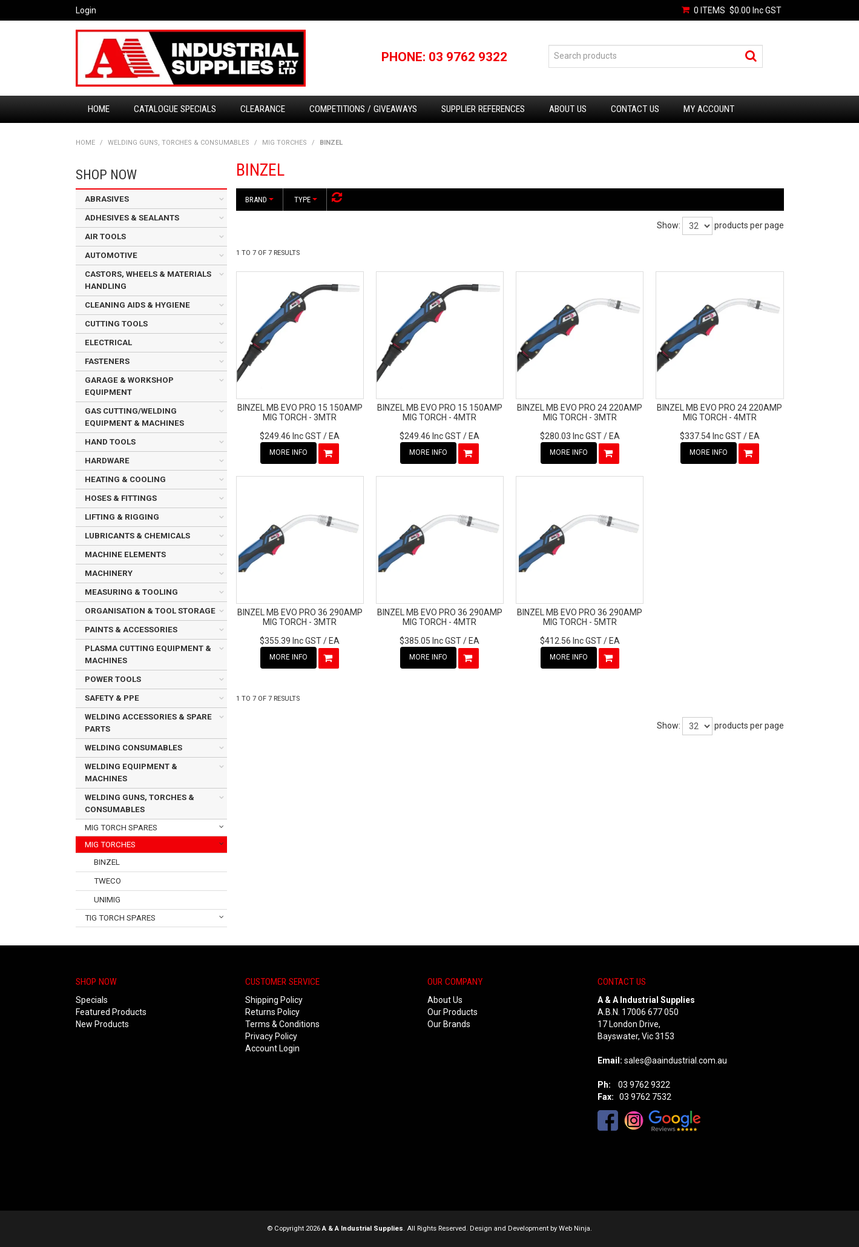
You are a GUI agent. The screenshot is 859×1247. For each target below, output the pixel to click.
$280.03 (571, 436)
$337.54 (711, 436)
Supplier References (483, 109)
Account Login (272, 1048)
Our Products (452, 1012)
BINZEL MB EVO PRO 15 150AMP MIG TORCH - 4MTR (439, 412)
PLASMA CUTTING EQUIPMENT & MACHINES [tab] (148, 654)
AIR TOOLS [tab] (105, 236)
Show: (668, 225)
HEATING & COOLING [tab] (125, 479)
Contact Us (635, 109)
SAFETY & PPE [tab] (112, 698)
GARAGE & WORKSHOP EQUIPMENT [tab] (129, 386)
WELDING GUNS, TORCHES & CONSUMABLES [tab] (139, 803)
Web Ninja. (575, 1228)
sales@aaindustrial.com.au (675, 1060)
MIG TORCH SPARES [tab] (121, 827)
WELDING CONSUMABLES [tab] (133, 747)
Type (305, 199)
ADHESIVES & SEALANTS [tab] (132, 217)
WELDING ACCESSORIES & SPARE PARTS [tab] (148, 722)
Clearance (262, 109)
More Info (288, 452)
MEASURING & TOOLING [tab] (131, 592)
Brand (259, 199)
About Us (568, 109)
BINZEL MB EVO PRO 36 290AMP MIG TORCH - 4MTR (439, 616)
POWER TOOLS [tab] (113, 679)
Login (86, 10)
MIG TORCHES (284, 143)
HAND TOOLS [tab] (110, 441)
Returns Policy (272, 1012)
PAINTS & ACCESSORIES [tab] (131, 629)
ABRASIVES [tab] (107, 198)
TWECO (107, 880)
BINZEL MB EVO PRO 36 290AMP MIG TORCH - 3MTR (300, 616)
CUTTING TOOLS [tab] (116, 323)
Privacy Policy (271, 1036)
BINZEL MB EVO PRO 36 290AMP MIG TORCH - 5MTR (579, 616)
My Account (708, 109)
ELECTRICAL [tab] (108, 342)
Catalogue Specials (175, 109)
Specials (92, 1000)
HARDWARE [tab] (107, 460)
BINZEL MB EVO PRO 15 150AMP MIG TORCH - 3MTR (300, 412)
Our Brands (448, 1024)
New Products (102, 1024)
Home (99, 109)
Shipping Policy (274, 1000)
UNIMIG (107, 899)
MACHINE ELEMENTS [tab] (125, 554)
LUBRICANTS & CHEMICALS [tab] (137, 535)
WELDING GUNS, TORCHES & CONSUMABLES (178, 143)
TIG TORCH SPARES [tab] (120, 917)
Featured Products (111, 1012)
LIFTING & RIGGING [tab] (122, 516)
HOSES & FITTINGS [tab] (121, 498)
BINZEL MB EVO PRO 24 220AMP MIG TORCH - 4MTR (719, 412)
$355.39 (290, 641)
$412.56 (571, 641)
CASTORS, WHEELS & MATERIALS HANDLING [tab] (148, 280)
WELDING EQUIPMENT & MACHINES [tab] (131, 772)
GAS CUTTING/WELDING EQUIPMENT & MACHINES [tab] (134, 417)
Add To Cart (328, 453)
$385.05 (430, 641)
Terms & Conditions (282, 1024)
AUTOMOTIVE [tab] (111, 255)
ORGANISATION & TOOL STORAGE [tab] (150, 610)
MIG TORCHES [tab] (110, 844)
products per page (749, 225)
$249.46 (290, 436)
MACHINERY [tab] (109, 573)
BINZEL (107, 862)
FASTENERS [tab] (107, 361)
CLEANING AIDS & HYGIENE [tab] (137, 304)
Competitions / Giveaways (363, 109)
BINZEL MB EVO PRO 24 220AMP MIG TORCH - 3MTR (579, 412)
